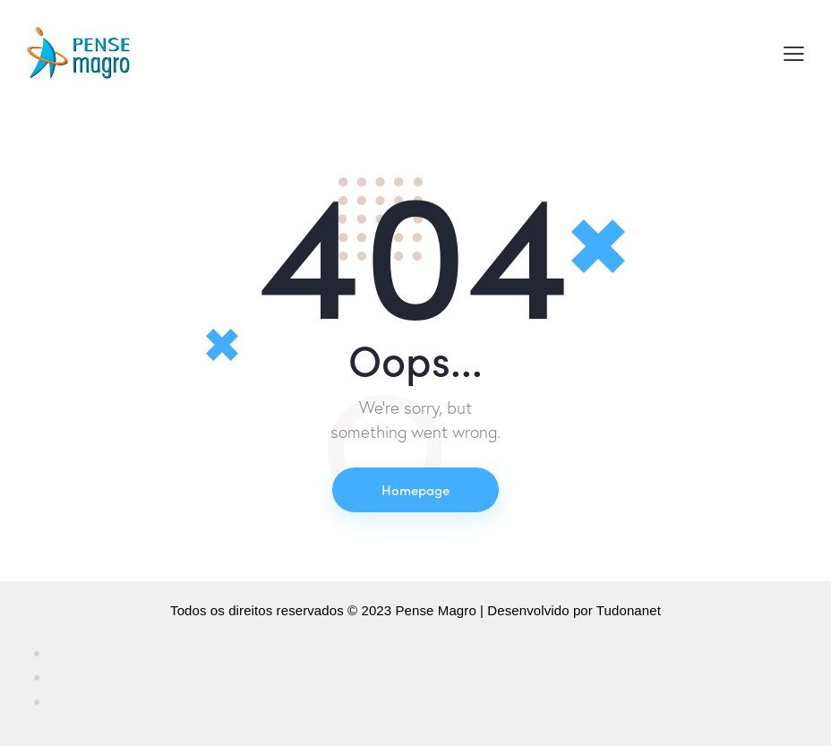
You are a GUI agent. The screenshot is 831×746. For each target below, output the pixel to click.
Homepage (415, 489)
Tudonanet (628, 610)
